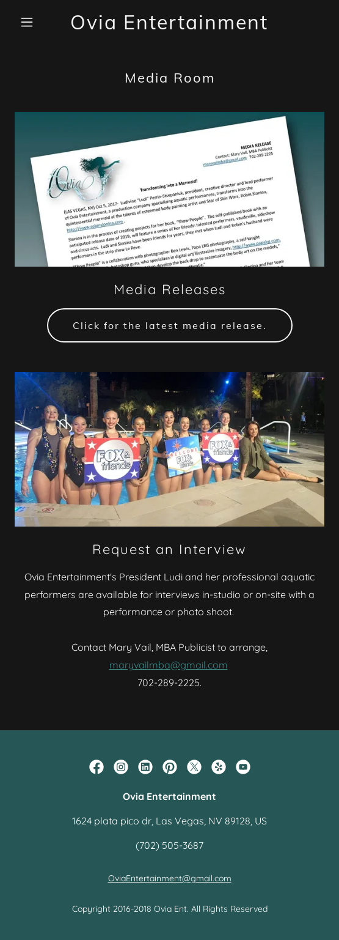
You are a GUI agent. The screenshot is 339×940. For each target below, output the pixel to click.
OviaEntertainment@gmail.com (169, 878)
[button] (38, 22)
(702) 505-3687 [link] (169, 845)
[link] (169, 26)
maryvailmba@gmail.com (168, 665)
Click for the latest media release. (170, 325)
